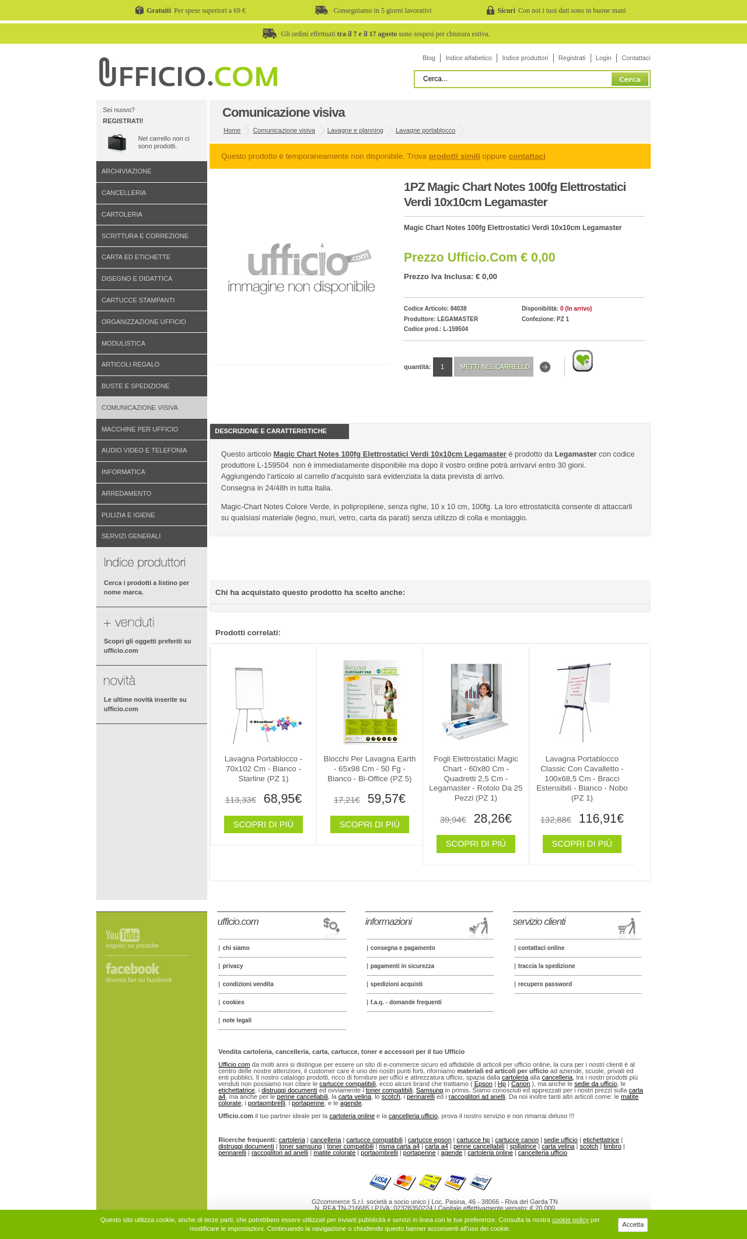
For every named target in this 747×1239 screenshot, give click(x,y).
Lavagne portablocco (425, 130)
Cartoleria (122, 214)
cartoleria (515, 1077)
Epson (483, 1083)
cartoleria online (352, 1115)
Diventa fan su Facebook (139, 980)
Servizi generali (131, 536)
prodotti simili (454, 156)
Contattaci (636, 57)
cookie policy (570, 1219)
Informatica (123, 471)
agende (351, 1102)
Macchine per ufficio (140, 429)
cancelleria (557, 1077)
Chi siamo (235, 948)
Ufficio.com (234, 1064)
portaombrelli (266, 1102)
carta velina (354, 1096)
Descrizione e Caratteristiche (271, 430)
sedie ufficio (561, 1139)
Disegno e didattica (137, 278)
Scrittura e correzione (145, 235)
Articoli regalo (130, 364)
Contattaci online (541, 948)
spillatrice (522, 1146)
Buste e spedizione (136, 385)
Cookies (233, 1002)
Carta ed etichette (136, 256)
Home (232, 130)
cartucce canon (517, 1139)
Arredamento (126, 493)
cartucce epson (430, 1139)
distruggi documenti (289, 1090)
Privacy (232, 966)
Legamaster (457, 319)
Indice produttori (525, 57)
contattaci (527, 156)
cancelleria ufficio (413, 1115)
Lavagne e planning (355, 130)
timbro (612, 1146)
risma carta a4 (399, 1146)
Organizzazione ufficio (144, 321)
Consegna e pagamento (403, 948)
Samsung (429, 1090)
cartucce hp (473, 1139)
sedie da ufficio (595, 1083)
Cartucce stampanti (138, 300)
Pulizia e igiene (128, 514)
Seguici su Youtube (132, 945)
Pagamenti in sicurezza (402, 966)
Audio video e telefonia (144, 450)
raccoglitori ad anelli (477, 1096)
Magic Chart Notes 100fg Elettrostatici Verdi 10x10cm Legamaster (390, 454)
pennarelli (421, 1096)
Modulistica (123, 343)
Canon (520, 1083)
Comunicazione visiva (140, 407)
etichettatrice (236, 1090)
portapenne (308, 1102)
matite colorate (334, 1152)
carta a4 (436, 1146)
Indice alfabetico (468, 57)
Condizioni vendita (247, 984)
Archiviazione (127, 171)
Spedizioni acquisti (397, 984)
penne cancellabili (302, 1096)
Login (604, 57)
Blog (429, 57)
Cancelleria (124, 192)
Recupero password (545, 984)
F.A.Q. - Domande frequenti (406, 1002)
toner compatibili (389, 1090)
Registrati (571, 57)
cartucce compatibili (347, 1083)
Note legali (236, 1021)
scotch (391, 1096)
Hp (502, 1083)
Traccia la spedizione (546, 966)
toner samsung (301, 1146)
